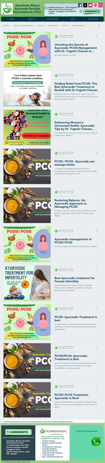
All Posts (6, 26)
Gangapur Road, (13, 449)
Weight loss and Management (23, 26)
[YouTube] (90, 5)
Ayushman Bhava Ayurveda (18, 441)
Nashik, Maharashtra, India (18, 452)
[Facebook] (80, 5)
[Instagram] (101, 5)
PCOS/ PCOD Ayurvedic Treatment (65, 41)
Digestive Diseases (78, 26)
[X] (85, 5)
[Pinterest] (95, 5)
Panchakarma (53, 26)
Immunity (41, 26)
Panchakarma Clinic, (15, 443)
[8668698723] (92, 11)
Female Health (59, 235)
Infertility (57, 274)
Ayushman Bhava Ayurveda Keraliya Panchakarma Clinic (27, 8)
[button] (99, 26)
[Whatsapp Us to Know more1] (96, 442)
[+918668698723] (18, 432)
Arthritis (65, 26)
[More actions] (97, 36)
